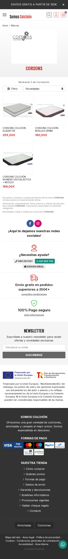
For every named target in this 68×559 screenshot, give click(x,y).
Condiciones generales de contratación (38, 540)
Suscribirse (34, 355)
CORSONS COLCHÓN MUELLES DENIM (46, 129)
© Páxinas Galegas (34, 549)
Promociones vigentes (35, 500)
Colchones (44, 525)
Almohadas (24, 525)
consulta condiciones (34, 294)
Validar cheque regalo (35, 505)
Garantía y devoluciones (35, 489)
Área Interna (41, 544)
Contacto (35, 510)
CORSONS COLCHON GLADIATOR (14, 129)
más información (34, 315)
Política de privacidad (48, 537)
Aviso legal (28, 537)
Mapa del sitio (12, 537)
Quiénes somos (35, 474)
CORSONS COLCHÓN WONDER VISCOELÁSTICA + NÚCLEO (17, 179)
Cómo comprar (35, 468)
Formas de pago (35, 479)
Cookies (10, 540)
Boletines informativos (35, 495)
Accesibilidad (26, 544)
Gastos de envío (35, 484)
